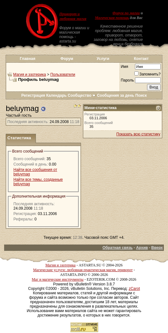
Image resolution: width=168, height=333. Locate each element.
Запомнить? (147, 74)
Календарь (56, 95)
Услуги (103, 58)
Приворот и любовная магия (72, 16)
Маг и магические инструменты (58, 279)
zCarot (134, 288)
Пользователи (62, 74)
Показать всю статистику (138, 134)
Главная (27, 58)
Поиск (141, 95)
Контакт (141, 58)
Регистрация (33, 95)
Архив (142, 247)
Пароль (127, 80)
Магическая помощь (112, 18)
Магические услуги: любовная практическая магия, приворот (83, 270)
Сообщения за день (115, 95)
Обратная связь (118, 247)
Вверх (157, 247)
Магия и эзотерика (29, 74)
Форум (66, 58)
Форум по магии (126, 13)
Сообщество (82, 95)
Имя (124, 66)
